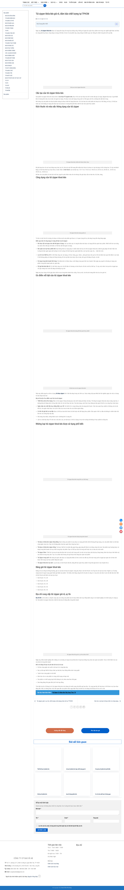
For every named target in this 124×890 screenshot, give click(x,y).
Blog (65, 2)
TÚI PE (107, 2)
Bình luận (38, 808)
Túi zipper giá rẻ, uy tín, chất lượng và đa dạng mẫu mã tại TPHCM (53, 701)
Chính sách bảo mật (53, 867)
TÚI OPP (7, 85)
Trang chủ (26, 2)
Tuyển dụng (72, 2)
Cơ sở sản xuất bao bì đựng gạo (103, 794)
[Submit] (44, 5)
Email (66, 818)
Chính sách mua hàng (53, 863)
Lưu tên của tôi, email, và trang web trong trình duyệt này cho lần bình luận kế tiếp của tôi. (60, 826)
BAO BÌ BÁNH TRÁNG (10, 50)
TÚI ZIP (7, 80)
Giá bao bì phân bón (42, 794)
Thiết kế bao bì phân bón (43, 769)
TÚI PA (6, 30)
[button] (116, 24)
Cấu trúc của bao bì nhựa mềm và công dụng (107, 701)
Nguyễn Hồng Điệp (33, 876)
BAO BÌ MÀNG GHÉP (10, 55)
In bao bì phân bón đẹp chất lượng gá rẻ (76, 769)
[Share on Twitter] (74, 707)
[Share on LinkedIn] (83, 707)
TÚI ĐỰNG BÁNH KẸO (10, 18)
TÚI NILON (7, 88)
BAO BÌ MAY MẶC (9, 38)
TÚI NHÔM (7, 90)
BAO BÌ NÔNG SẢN (89, 2)
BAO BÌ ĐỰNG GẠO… (10, 23)
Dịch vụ (54, 2)
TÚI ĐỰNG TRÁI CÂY (10, 33)
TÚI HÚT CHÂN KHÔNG (10, 68)
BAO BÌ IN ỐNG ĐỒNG (10, 15)
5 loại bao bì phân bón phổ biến (102, 769)
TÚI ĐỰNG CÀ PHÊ (9, 20)
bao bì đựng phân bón (71, 794)
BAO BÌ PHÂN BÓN (9, 25)
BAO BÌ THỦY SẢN (9, 60)
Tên (37, 818)
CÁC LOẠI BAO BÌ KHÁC (10, 53)
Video (61, 2)
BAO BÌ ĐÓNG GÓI (9, 45)
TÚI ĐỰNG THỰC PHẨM (10, 43)
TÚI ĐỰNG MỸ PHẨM (10, 58)
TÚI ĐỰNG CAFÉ (9, 70)
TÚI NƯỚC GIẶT (8, 75)
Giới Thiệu (35, 2)
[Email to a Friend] (77, 707)
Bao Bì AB (45, 18)
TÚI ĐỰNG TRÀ (8, 73)
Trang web (95, 818)
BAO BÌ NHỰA (100, 2)
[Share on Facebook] (71, 707)
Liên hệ (80, 2)
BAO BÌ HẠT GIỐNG (9, 48)
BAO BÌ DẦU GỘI (9, 35)
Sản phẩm (45, 2)
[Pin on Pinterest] (80, 707)
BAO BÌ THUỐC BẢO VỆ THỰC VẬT (13, 78)
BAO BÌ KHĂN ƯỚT (9, 40)
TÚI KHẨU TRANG (9, 28)
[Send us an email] (39, 876)
